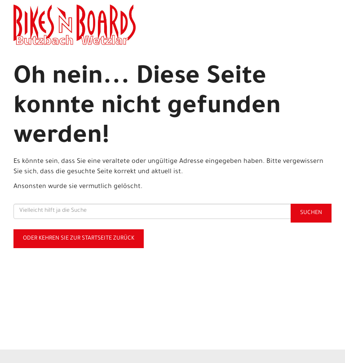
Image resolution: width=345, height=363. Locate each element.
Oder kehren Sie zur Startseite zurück (78, 239)
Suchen (311, 213)
